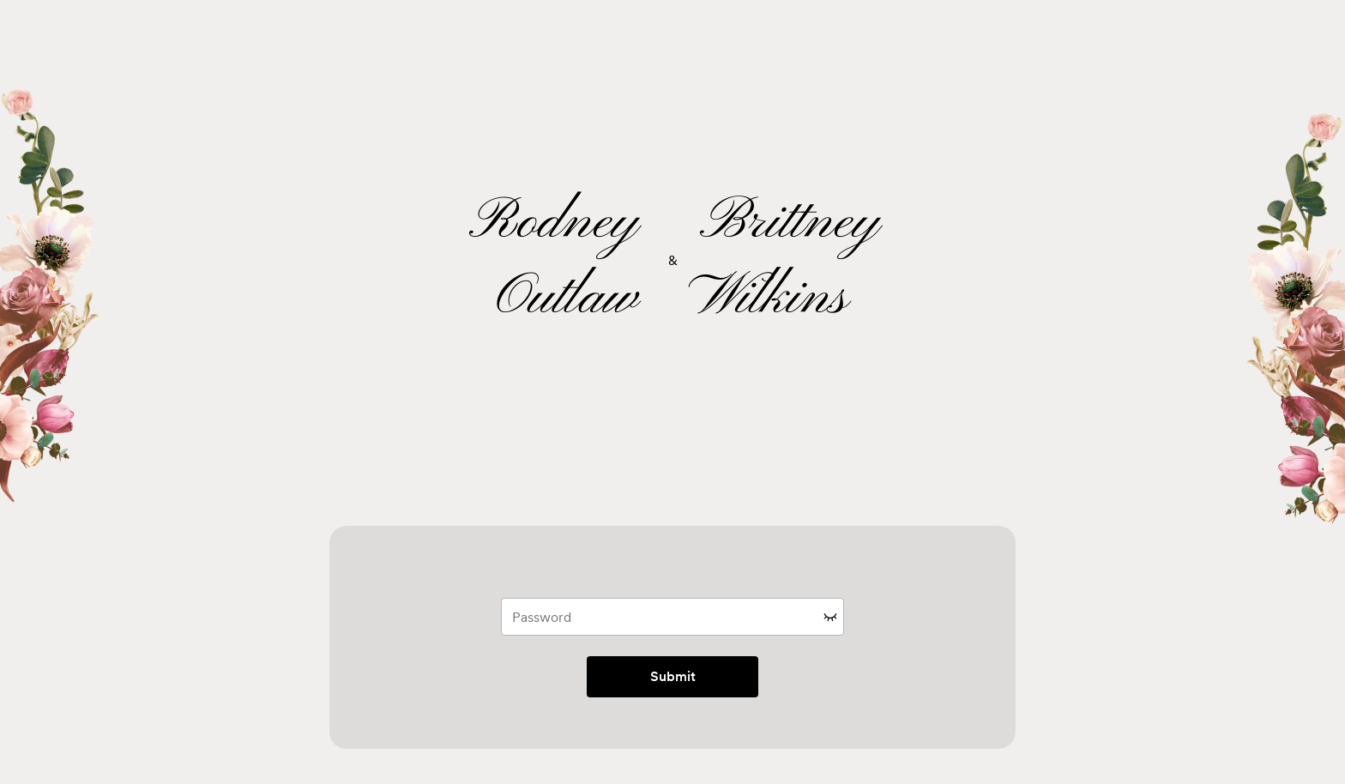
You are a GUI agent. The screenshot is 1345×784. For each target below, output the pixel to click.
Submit (673, 676)
